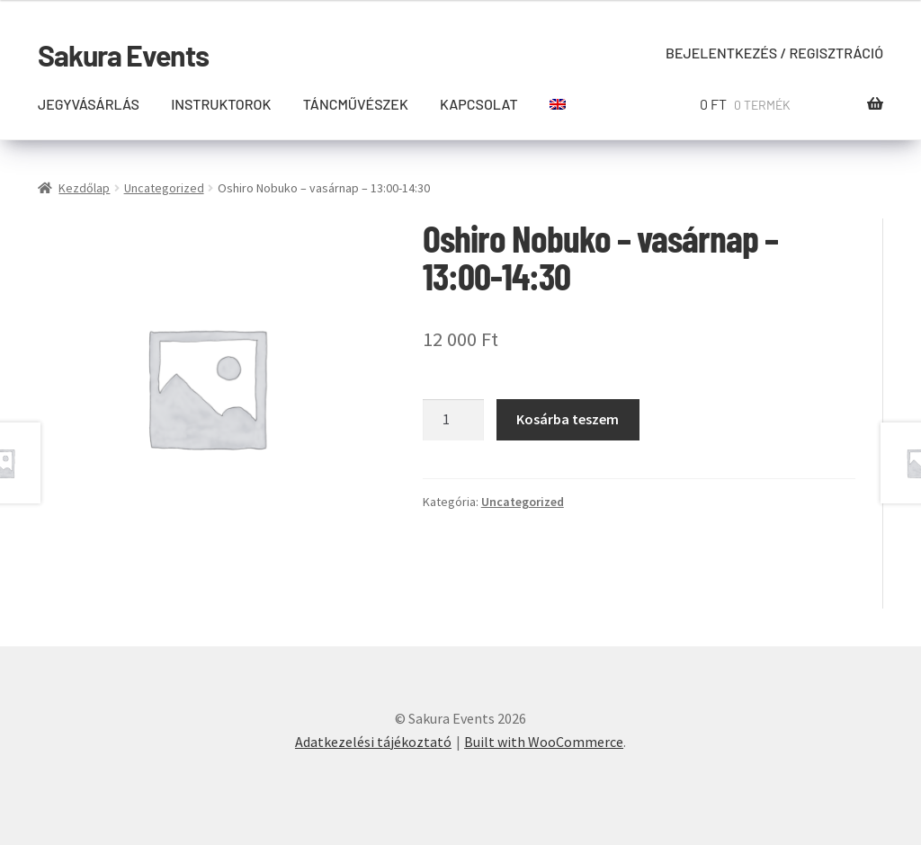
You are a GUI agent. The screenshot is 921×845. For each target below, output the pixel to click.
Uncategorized (164, 188)
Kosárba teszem (567, 419)
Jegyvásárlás (88, 103)
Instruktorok (221, 103)
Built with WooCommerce (543, 742)
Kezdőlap (84, 188)
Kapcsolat (479, 103)
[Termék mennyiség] (453, 419)
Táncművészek (355, 103)
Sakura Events (123, 55)
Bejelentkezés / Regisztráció (774, 52)
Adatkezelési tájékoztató (373, 742)
